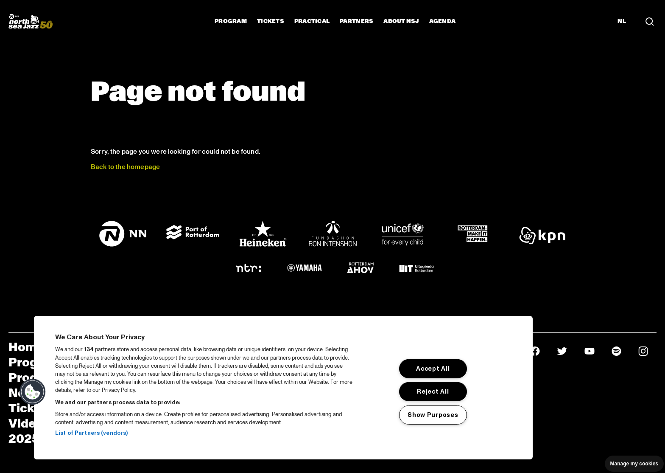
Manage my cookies (634, 464)
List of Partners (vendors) (91, 433)
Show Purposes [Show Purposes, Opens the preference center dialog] (433, 415)
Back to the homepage (126, 167)
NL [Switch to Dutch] (622, 21)
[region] (283, 387)
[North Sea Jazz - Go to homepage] (30, 21)
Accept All (433, 368)
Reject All (433, 391)
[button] (32, 391)
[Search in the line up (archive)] (650, 21)
